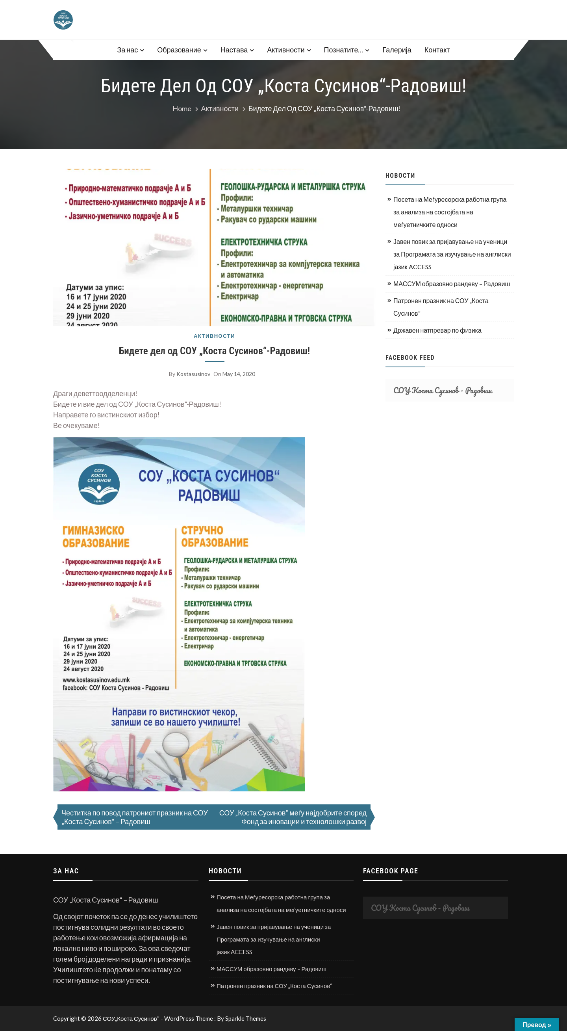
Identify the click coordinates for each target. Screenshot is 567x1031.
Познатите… (343, 49)
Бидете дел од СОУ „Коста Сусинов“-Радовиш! (214, 351)
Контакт (437, 49)
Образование (179, 49)
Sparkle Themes (245, 1018)
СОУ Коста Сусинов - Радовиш (442, 390)
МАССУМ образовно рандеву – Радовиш (451, 283)
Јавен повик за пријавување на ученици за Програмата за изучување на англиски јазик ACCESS (452, 254)
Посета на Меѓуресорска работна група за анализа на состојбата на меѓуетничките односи (449, 211)
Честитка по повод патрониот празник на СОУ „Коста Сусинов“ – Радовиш (134, 817)
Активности (285, 49)
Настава (234, 49)
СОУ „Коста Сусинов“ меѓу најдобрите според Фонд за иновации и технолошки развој (293, 817)
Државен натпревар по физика (437, 330)
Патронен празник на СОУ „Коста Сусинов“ (441, 307)
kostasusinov (193, 373)
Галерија (396, 49)
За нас (127, 49)
